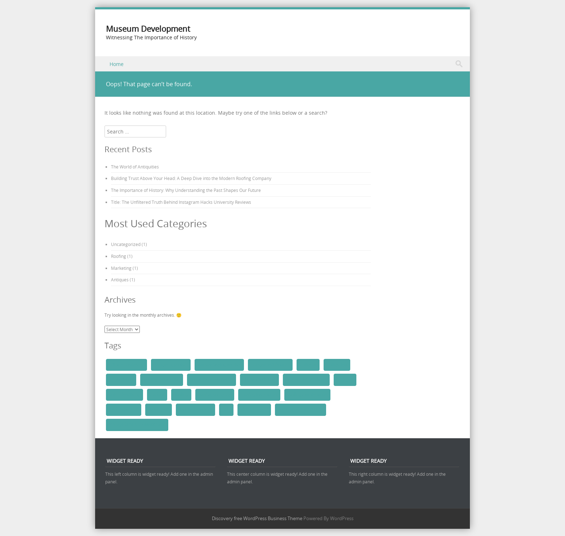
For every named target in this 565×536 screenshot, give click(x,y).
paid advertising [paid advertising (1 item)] (124, 394)
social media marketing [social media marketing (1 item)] (300, 409)
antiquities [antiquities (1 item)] (337, 364)
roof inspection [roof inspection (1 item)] (123, 409)
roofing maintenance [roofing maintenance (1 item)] (307, 394)
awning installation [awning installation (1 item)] (161, 379)
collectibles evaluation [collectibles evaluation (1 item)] (211, 379)
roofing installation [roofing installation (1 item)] (259, 394)
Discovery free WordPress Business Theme (257, 518)
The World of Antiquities (135, 167)
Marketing (121, 268)
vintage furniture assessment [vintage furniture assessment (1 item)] (137, 424)
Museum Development (148, 28)
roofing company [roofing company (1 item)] (215, 394)
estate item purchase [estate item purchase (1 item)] (306, 379)
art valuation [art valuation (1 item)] (121, 379)
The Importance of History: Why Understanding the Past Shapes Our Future (186, 190)
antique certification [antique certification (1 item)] (270, 364)
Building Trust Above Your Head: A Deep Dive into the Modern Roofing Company (191, 178)
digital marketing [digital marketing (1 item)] (259, 379)
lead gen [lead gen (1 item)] (345, 379)
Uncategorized (126, 244)
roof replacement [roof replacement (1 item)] (195, 409)
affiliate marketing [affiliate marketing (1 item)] (126, 364)
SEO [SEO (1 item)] (226, 409)
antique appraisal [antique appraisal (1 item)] (170, 364)
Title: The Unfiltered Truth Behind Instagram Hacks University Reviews (181, 202)
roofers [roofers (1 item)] (157, 394)
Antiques (120, 279)
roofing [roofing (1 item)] (181, 394)
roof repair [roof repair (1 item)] (158, 409)
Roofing (118, 256)
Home (117, 64)
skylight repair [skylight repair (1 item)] (254, 409)
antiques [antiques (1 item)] (308, 364)
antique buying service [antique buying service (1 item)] (219, 364)
